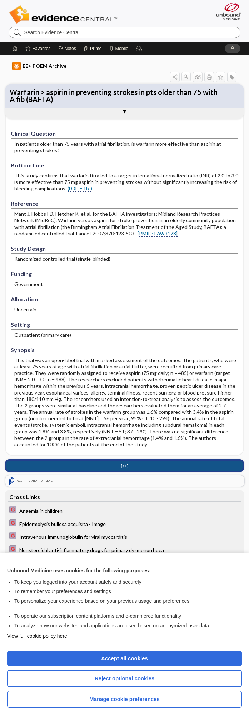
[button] (139, 48)
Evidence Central (65, 14)
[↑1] (124, 465)
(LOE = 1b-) (80, 188)
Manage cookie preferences (124, 699)
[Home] (15, 48)
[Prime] (92, 48)
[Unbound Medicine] (226, 11)
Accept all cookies (124, 658)
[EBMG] (124, 510)
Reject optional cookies (125, 678)
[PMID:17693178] (158, 233)
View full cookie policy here (37, 636)
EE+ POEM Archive (39, 66)
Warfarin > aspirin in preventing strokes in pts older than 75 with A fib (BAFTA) (114, 96)
